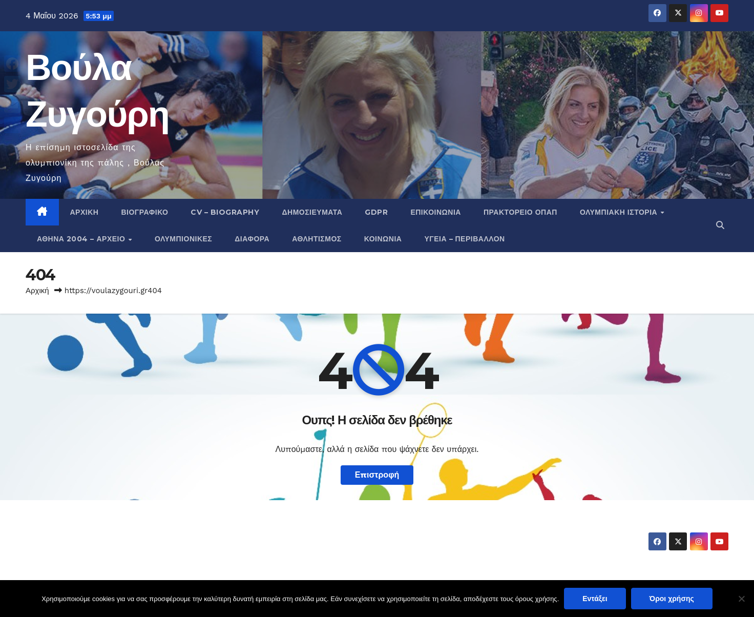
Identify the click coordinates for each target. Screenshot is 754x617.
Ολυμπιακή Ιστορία (620, 212)
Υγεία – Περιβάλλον (464, 238)
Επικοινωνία (435, 212)
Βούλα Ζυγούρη (85, 532)
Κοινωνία (383, 238)
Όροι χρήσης (672, 598)
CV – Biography (225, 212)
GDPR (376, 212)
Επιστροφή (377, 475)
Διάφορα (252, 238)
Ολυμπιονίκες (183, 238)
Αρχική (84, 212)
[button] (720, 225)
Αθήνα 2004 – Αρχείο (82, 238)
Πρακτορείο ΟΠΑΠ (520, 212)
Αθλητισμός (317, 238)
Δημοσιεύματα (312, 212)
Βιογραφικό (144, 212)
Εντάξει (594, 598)
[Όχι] (741, 598)
